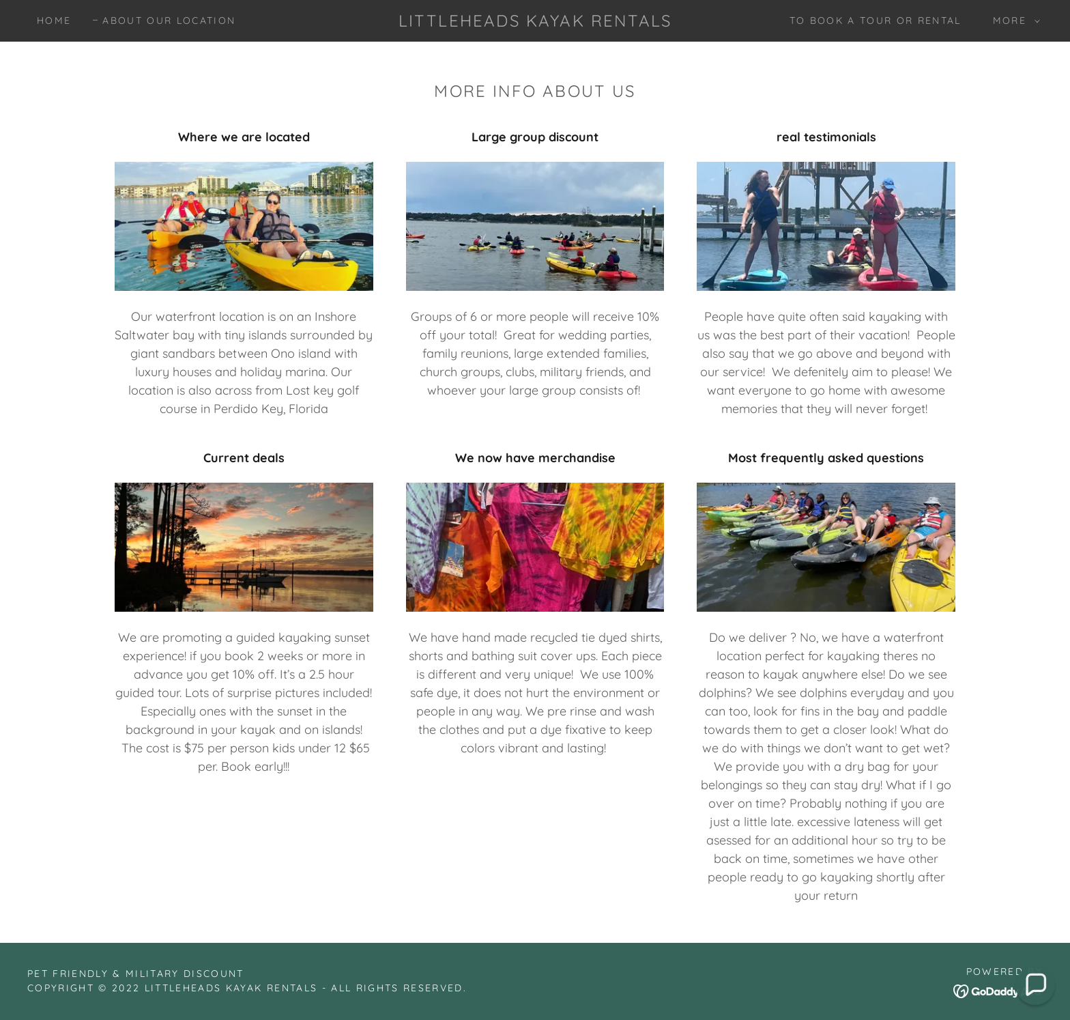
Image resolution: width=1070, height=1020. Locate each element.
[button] (1013, 20)
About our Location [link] (168, 20)
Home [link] (54, 20)
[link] (535, 22)
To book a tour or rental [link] (875, 20)
